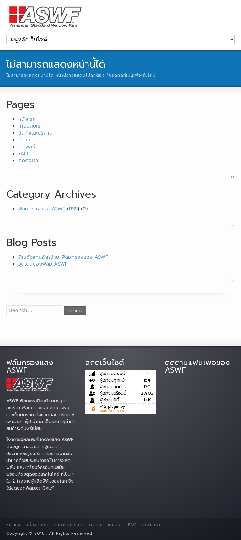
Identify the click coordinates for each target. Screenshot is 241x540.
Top (231, 176)
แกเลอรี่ (26, 147)
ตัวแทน (26, 140)
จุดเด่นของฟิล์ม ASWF (43, 264)
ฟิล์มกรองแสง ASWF (41, 209)
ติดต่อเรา (28, 160)
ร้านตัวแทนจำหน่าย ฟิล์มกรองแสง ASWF (63, 257)
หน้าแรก (27, 119)
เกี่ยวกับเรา (30, 126)
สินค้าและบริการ (35, 133)
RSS (73, 209)
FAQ (23, 153)
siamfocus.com (114, 411)
